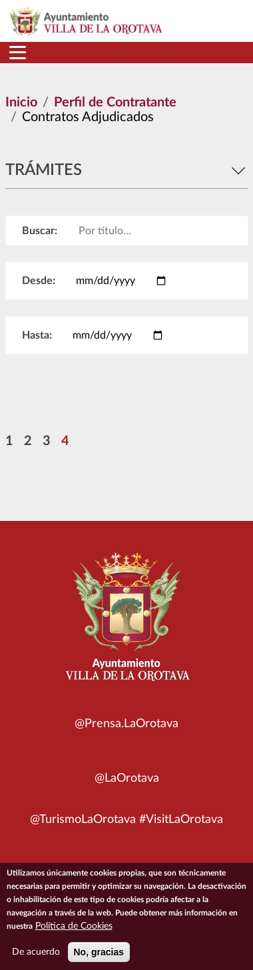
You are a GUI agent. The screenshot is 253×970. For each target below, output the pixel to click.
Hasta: (37, 335)
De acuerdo (36, 958)
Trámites (126, 170)
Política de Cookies (74, 932)
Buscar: (39, 231)
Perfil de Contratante (115, 102)
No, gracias (99, 958)
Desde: (38, 280)
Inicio (21, 102)
